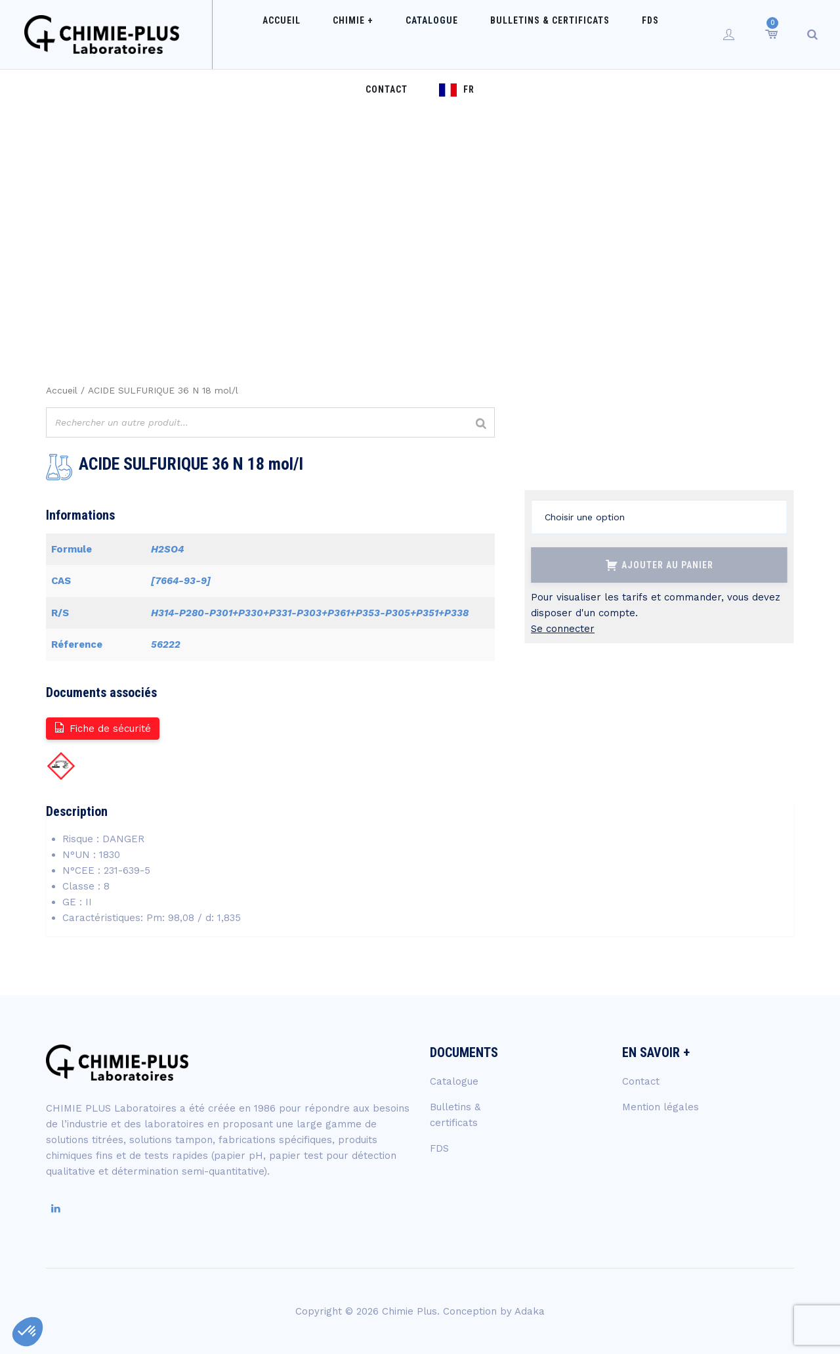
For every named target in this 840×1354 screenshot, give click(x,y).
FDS (573, 34)
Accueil (257, 34)
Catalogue (381, 34)
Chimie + (315, 34)
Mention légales (660, 1107)
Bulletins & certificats (486, 34)
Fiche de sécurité (102, 727)
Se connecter (563, 629)
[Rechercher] (481, 424)
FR (692, 34)
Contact (622, 34)
